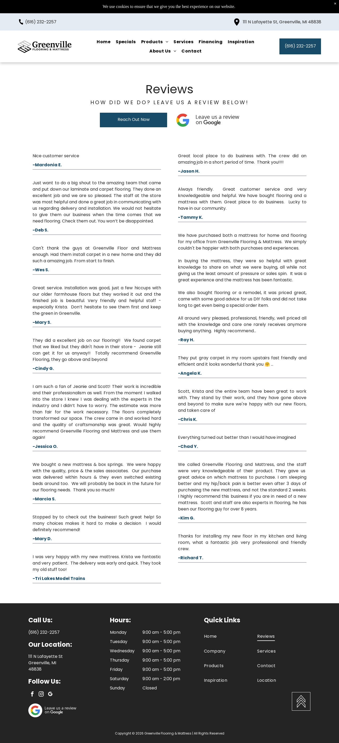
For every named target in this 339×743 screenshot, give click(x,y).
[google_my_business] (50, 694)
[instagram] (41, 694)
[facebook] (32, 694)
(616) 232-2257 (40, 16)
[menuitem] (103, 36)
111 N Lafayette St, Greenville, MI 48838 (282, 16)
